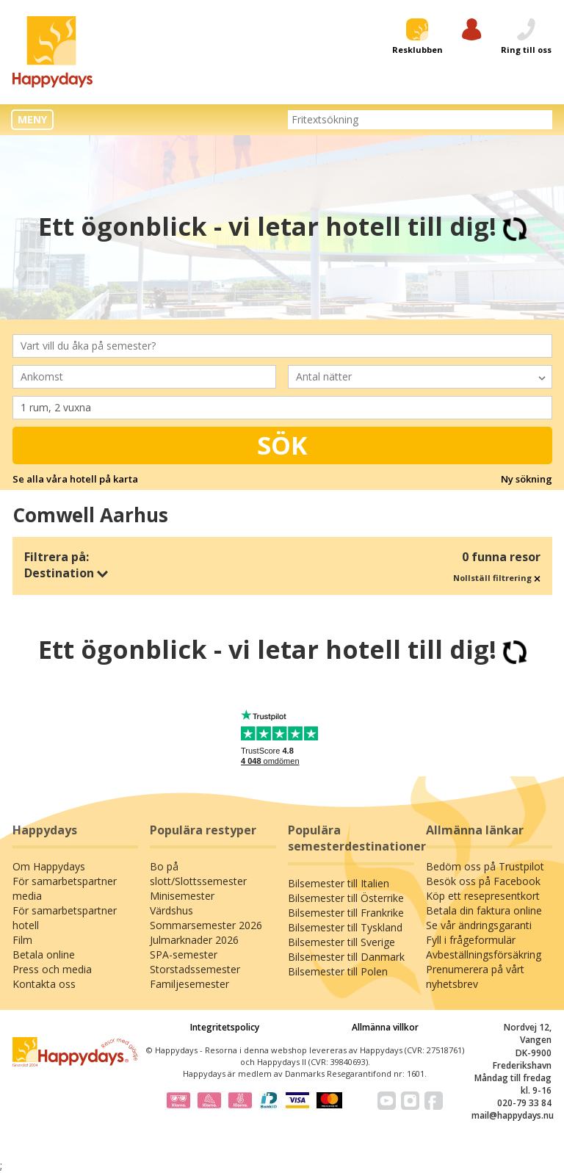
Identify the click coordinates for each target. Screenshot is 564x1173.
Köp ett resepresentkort (483, 896)
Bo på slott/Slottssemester (198, 873)
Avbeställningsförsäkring (483, 954)
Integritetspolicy (224, 1027)
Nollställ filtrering (496, 577)
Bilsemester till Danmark (346, 957)
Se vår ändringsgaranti (479, 925)
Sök (282, 445)
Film (22, 940)
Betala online (43, 954)
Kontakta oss (44, 984)
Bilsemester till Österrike (346, 898)
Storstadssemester (195, 969)
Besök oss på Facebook (483, 881)
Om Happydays (48, 866)
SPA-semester (183, 954)
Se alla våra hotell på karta (75, 479)
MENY (32, 119)
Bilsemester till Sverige (341, 942)
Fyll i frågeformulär (471, 940)
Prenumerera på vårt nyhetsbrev (475, 976)
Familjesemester (189, 984)
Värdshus (171, 910)
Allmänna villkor (385, 1027)
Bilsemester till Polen (338, 971)
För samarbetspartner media (64, 888)
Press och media (52, 969)
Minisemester (182, 896)
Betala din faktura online (484, 910)
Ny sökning (526, 479)
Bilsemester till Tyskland (345, 927)
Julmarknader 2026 (194, 940)
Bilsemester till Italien (338, 883)
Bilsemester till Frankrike (346, 913)
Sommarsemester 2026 (206, 925)
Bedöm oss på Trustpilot (485, 866)
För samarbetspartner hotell (64, 917)
